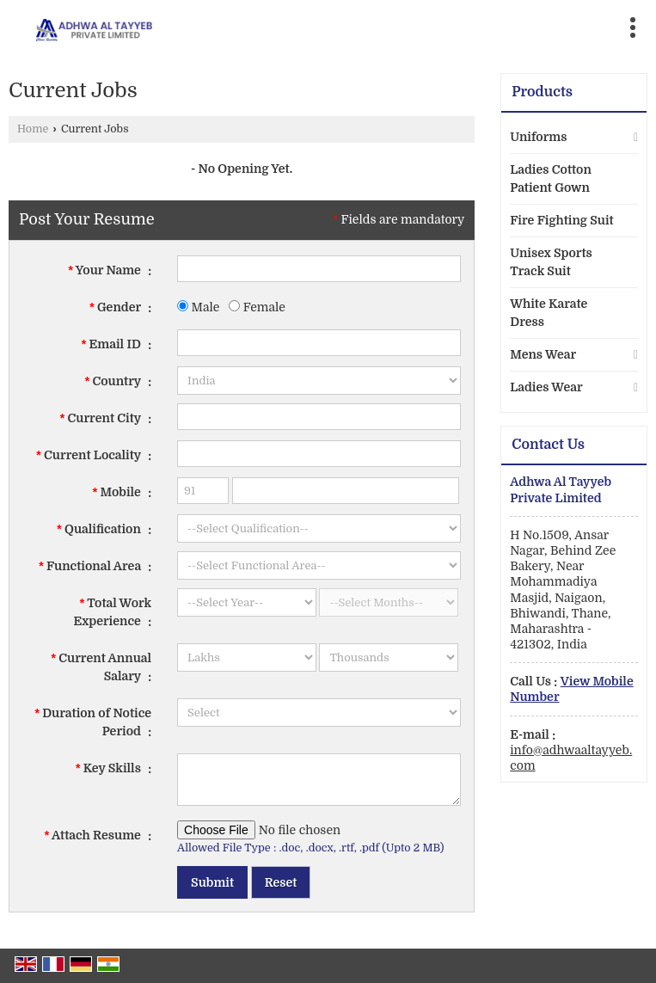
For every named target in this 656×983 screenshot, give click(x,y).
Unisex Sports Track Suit (551, 262)
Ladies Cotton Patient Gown (551, 178)
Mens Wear (543, 354)
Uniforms (538, 137)
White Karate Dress (548, 313)
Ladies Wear (546, 387)
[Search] (404, 24)
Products (542, 92)
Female (257, 307)
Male (198, 307)
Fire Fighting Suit (561, 220)
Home (32, 129)
